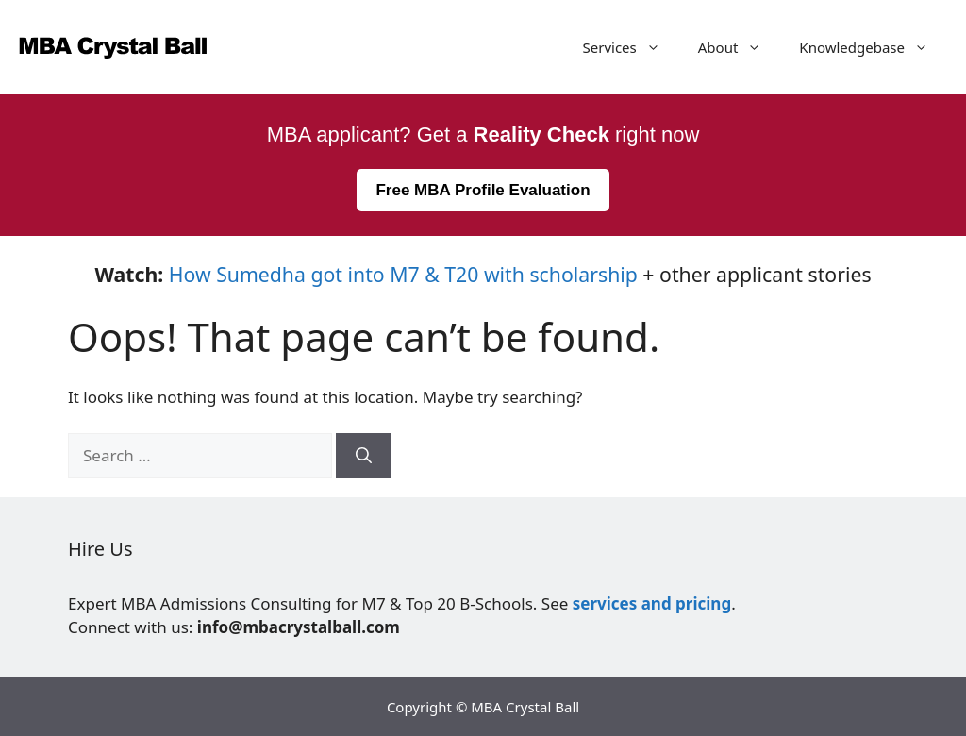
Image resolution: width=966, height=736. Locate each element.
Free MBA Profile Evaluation (482, 190)
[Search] (363, 455)
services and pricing (652, 603)
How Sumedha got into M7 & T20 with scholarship (403, 274)
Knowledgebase (873, 47)
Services (631, 47)
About (739, 47)
